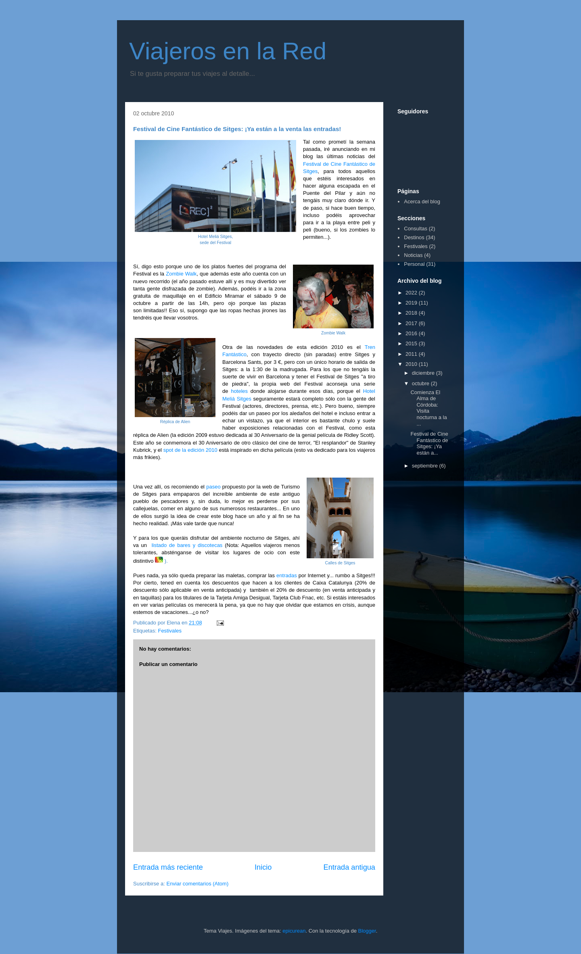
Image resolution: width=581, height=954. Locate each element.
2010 (412, 364)
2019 (412, 303)
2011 (412, 354)
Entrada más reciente (168, 867)
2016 (412, 333)
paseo (213, 487)
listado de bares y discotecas (187, 545)
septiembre (425, 466)
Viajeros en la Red (227, 51)
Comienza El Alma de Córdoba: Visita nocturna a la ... (428, 408)
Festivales (170, 631)
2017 (412, 323)
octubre (421, 383)
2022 (412, 293)
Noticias (413, 255)
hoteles (239, 391)
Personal (414, 264)
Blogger (367, 931)
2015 (412, 343)
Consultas (415, 228)
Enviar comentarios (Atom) (197, 884)
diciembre (424, 373)
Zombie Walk (180, 274)
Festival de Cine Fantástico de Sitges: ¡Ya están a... (429, 443)
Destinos (414, 237)
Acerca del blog (422, 201)
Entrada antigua (349, 867)
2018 (412, 313)
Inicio (263, 867)
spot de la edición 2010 (190, 450)
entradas (286, 575)
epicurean (293, 931)
